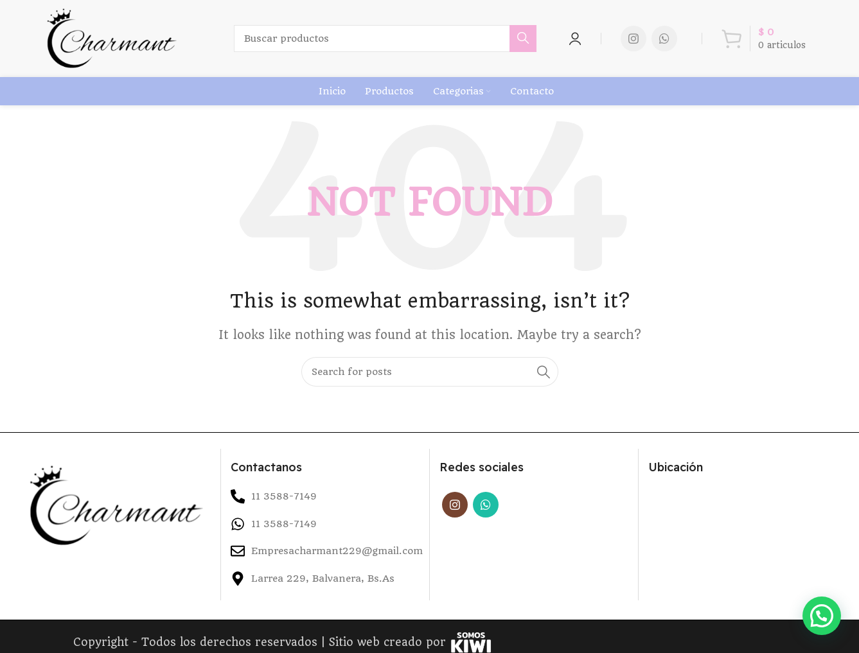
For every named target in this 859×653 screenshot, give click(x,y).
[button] (821, 615)
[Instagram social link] (633, 43)
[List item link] (325, 531)
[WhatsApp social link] (664, 43)
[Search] (387, 43)
